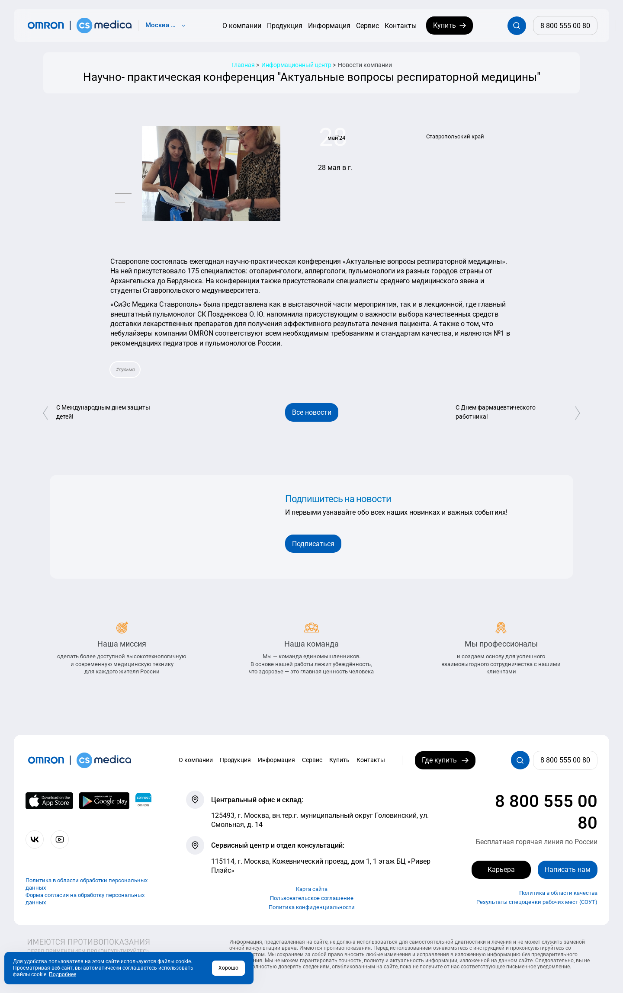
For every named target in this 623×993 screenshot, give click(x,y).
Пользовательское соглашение (311, 898)
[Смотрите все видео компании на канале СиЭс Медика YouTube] (60, 839)
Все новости (311, 412)
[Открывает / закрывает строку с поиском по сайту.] (516, 25)
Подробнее (62, 974)
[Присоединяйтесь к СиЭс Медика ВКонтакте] (35, 839)
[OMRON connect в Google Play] (104, 801)
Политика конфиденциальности (312, 907)
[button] (123, 193)
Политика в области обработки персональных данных (87, 884)
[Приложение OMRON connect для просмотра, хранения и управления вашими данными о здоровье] (143, 801)
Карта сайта (312, 889)
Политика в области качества (558, 893)
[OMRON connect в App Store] (49, 801)
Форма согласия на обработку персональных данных (85, 899)
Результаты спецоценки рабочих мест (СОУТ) (536, 902)
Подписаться (313, 544)
